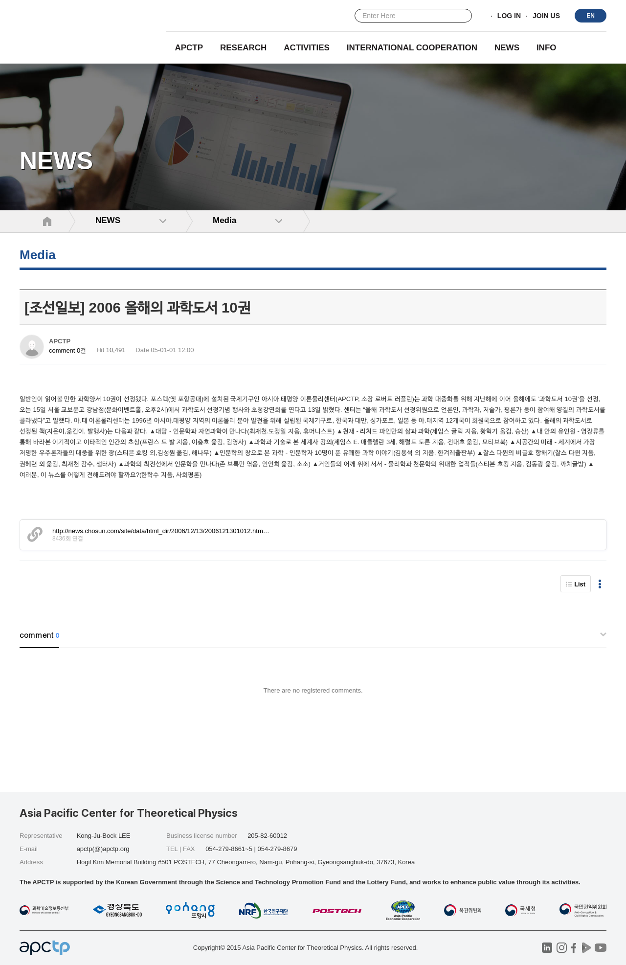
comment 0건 (67, 350)
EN (590, 15)
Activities (307, 47)
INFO (547, 47)
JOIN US (546, 16)
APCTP (189, 47)
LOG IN (509, 16)
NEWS (506, 47)
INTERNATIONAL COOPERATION (412, 47)
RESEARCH (243, 47)
